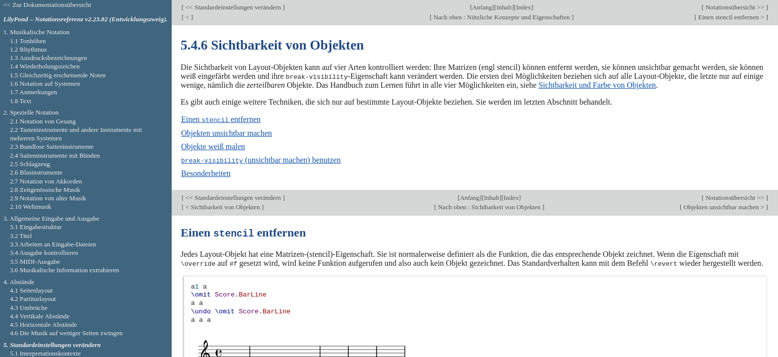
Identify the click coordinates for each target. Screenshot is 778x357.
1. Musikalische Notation (36, 32)
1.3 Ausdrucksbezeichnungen (48, 57)
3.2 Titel (21, 235)
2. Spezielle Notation (31, 112)
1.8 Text (20, 101)
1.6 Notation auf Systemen (45, 83)
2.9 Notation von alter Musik (48, 198)
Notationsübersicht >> (735, 7)
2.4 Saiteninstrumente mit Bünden (55, 155)
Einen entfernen (220, 119)
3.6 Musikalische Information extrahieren (64, 270)
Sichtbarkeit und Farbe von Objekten (596, 85)
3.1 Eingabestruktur (36, 227)
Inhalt (504, 7)
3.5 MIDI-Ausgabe (35, 261)
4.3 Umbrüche (29, 307)
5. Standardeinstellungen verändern (52, 345)
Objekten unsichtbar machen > (724, 206)
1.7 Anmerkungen (33, 92)
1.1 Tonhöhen (28, 41)
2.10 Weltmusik (30, 206)
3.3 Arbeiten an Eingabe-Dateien (53, 244)
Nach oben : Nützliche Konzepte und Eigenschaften (501, 17)
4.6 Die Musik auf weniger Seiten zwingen (66, 333)
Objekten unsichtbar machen (226, 132)
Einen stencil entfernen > (731, 17)
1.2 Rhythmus (28, 49)
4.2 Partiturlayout (33, 298)
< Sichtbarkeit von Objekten (222, 206)
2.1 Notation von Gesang (43, 121)
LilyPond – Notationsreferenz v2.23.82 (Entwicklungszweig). (85, 19)
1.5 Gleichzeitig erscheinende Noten (58, 75)
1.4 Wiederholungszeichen (45, 66)
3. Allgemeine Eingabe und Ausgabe (51, 218)
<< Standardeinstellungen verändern (233, 7)
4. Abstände (19, 282)
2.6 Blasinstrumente (36, 172)
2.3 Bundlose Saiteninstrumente (52, 146)
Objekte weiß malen (213, 146)
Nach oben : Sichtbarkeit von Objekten (489, 206)
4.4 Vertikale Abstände (39, 316)
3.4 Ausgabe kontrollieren (44, 252)
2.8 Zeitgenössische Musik (45, 189)
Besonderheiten (206, 173)
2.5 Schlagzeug (30, 164)
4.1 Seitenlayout (31, 290)
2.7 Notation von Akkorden (46, 181)
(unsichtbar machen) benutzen (261, 159)
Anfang (482, 7)
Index (523, 7)
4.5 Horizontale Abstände (43, 324)
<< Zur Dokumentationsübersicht (47, 4)
